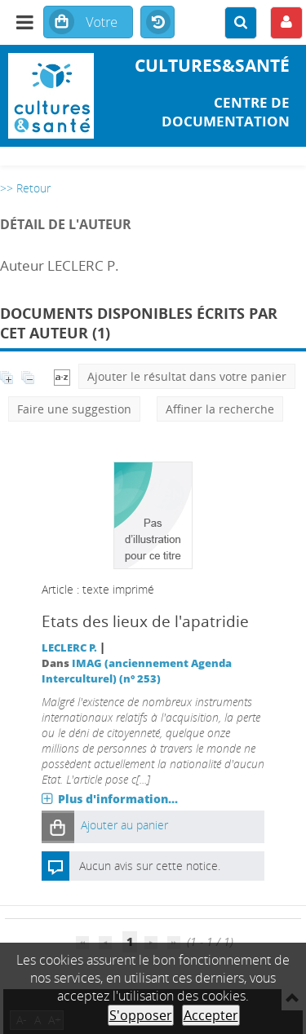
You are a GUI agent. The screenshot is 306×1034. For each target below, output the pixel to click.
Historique (157, 23)
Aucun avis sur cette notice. (149, 865)
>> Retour (25, 188)
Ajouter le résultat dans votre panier (186, 376)
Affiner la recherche (220, 409)
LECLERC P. (69, 648)
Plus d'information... (118, 798)
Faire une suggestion (74, 409)
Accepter (211, 1015)
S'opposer (140, 1015)
